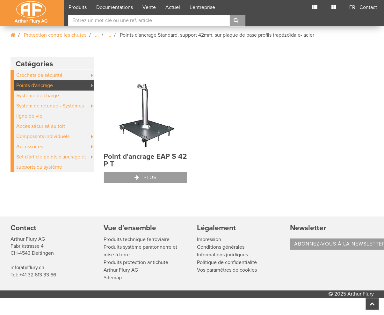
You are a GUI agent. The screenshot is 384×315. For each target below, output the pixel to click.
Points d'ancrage (34, 85)
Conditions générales (220, 247)
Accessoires (29, 146)
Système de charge (37, 95)
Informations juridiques (222, 255)
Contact (368, 7)
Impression (209, 239)
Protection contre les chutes (55, 35)
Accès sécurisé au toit (40, 126)
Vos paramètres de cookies (227, 270)
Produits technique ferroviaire (137, 239)
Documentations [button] (114, 7)
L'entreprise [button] (202, 7)
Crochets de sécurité (39, 75)
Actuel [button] (172, 7)
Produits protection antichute (136, 262)
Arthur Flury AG (121, 270)
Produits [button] (78, 7)
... (97, 35)
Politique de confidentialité (227, 262)
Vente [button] (149, 7)
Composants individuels (42, 136)
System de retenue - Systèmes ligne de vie (50, 111)
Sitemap (113, 278)
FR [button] (352, 7)
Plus (145, 177)
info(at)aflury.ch (27, 267)
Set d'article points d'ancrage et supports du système (51, 162)
